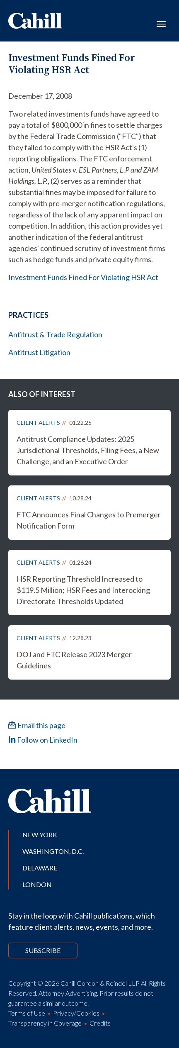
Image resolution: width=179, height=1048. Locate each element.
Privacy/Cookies (76, 1013)
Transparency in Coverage (45, 1023)
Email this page (36, 725)
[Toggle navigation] (161, 23)
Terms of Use (26, 1013)
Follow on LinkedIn (42, 739)
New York (39, 834)
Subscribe (42, 950)
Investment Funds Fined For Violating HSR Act (83, 277)
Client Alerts (38, 422)
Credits (100, 1023)
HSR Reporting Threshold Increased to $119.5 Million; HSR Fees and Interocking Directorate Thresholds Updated (83, 590)
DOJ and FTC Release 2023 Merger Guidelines (74, 660)
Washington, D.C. (53, 851)
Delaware (39, 868)
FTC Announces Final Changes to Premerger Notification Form (89, 520)
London (37, 884)
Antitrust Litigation (39, 352)
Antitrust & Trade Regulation (55, 334)
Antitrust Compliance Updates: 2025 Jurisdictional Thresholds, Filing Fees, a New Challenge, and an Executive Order (88, 450)
